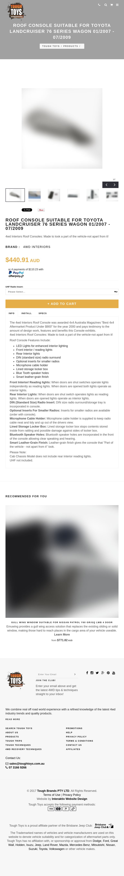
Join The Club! (46, 680)
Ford (106, 841)
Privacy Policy (76, 737)
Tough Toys (51, 46)
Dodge (97, 841)
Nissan (110, 845)
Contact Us (74, 745)
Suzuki (33, 849)
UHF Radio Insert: (14, 287)
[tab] (11, 314)
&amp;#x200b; (13, 210)
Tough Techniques (18, 745)
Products (70, 46)
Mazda (63, 845)
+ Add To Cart (62, 304)
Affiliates (73, 749)
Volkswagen (57, 849)
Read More (12, 719)
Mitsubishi (97, 845)
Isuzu (29, 845)
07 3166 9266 (15, 767)
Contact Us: (13, 758)
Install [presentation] (26, 313)
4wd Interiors (37, 247)
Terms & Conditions (79, 741)
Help (69, 732)
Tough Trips (13, 741)
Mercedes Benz (80, 845)
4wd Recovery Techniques (23, 749)
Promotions (74, 728)
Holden (20, 845)
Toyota (43, 849)
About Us (11, 732)
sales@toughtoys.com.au (25, 763)
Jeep (38, 845)
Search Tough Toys (18, 728)
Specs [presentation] (43, 313)
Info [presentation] (12, 313)
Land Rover (50, 845)
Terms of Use (51, 794)
